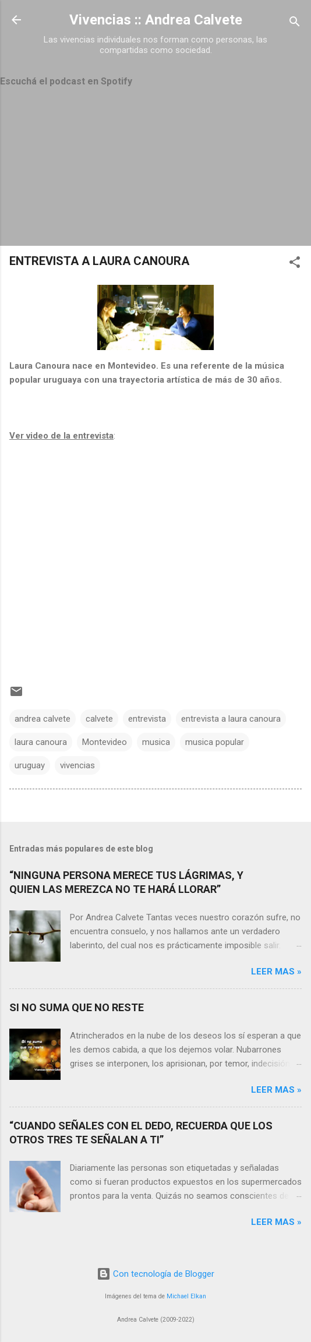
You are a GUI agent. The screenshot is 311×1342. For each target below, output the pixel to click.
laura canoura (41, 742)
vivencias (77, 765)
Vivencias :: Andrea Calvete (155, 20)
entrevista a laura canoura (231, 719)
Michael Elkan (186, 1296)
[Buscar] (295, 23)
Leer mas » (276, 971)
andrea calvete (42, 719)
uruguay (30, 765)
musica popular (214, 742)
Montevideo (104, 742)
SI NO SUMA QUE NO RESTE (76, 1007)
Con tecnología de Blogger (155, 1274)
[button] (295, 264)
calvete (99, 719)
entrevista (147, 719)
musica (156, 742)
